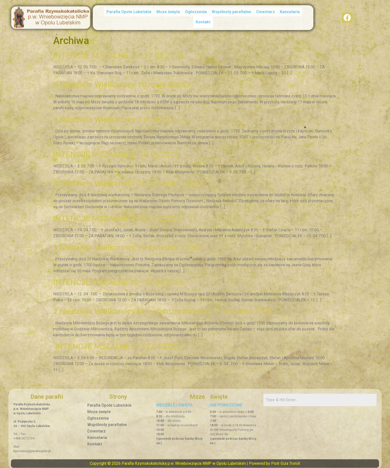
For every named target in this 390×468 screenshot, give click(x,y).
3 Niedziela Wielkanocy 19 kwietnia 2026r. (127, 245)
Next (330, 378)
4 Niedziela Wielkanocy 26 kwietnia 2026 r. (128, 181)
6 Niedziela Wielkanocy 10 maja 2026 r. (122, 82)
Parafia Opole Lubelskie (128, 12)
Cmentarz (265, 12)
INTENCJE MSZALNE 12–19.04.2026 (118, 280)
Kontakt (203, 21)
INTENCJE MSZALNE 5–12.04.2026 (117, 344)
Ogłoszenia (196, 12)
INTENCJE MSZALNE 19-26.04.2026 (117, 216)
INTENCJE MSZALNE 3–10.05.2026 (116, 152)
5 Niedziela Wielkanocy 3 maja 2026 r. (120, 117)
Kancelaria (290, 12)
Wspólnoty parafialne (231, 12)
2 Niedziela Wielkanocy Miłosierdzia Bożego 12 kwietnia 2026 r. (166, 309)
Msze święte (168, 12)
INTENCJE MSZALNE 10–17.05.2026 (119, 53)
